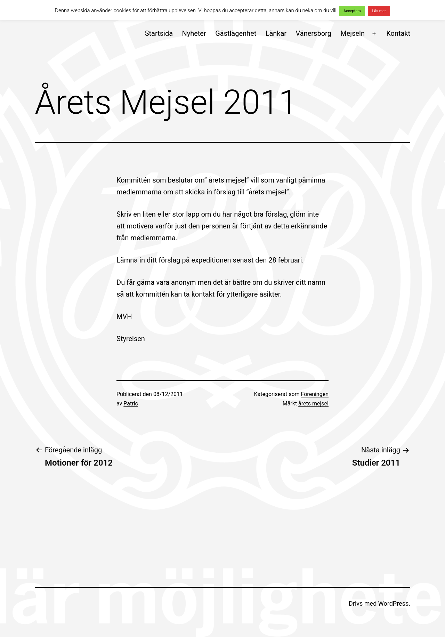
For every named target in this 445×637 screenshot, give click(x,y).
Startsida (159, 33)
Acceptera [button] (352, 11)
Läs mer (379, 11)
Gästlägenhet (235, 33)
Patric (130, 403)
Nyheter (194, 33)
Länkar (276, 33)
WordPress (393, 603)
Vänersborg (313, 33)
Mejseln (352, 33)
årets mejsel (313, 403)
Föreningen (315, 394)
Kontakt (398, 33)
